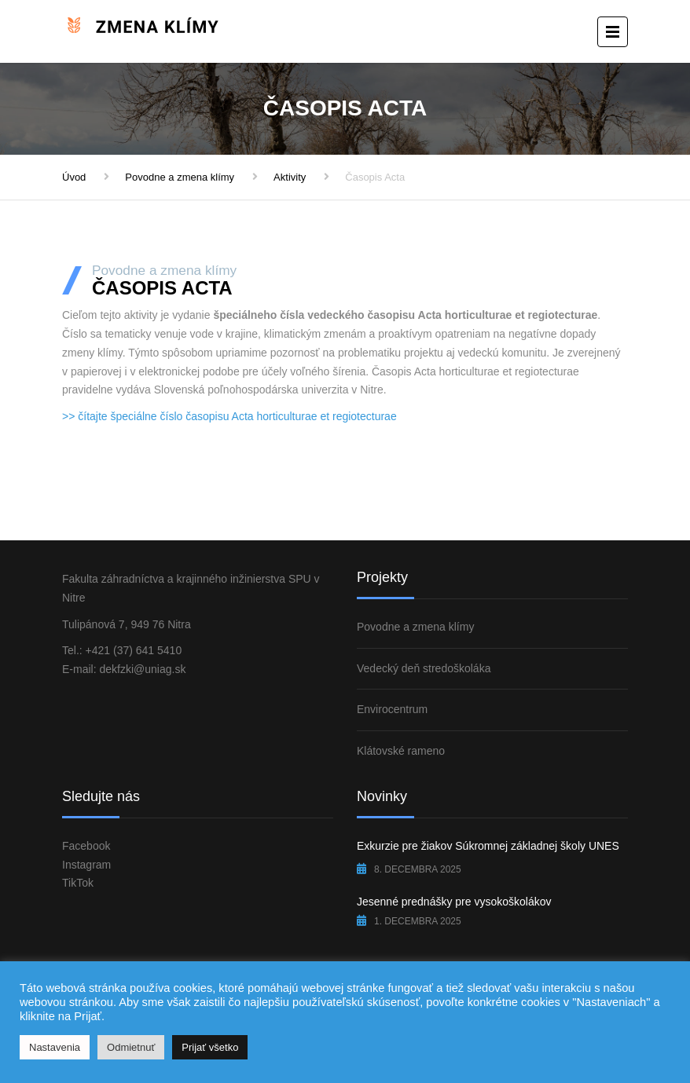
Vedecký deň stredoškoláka (423, 668)
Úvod (74, 177)
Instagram (86, 864)
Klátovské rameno (401, 751)
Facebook (86, 846)
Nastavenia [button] (54, 1047)
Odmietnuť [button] (131, 1047)
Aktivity (289, 177)
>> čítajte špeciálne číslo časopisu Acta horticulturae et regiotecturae (229, 416)
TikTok (78, 882)
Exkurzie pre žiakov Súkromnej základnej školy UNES (488, 846)
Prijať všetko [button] (210, 1047)
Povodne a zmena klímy (179, 177)
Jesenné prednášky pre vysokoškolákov (454, 901)
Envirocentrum (392, 709)
